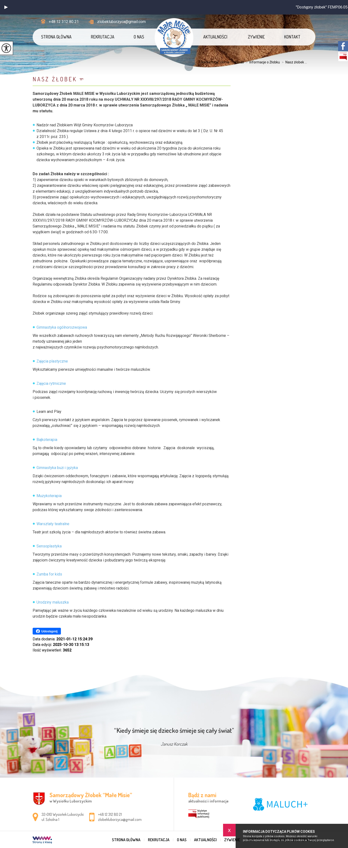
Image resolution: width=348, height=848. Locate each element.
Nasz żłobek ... (293, 62)
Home (225, 62)
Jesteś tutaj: (210, 62)
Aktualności (215, 36)
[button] (6, 7)
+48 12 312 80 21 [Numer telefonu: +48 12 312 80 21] (110, 814)
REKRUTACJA (102, 36)
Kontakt (292, 36)
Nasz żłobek (55, 79)
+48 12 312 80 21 (60, 21)
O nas (139, 36)
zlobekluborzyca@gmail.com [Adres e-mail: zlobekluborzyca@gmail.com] (120, 819)
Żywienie (256, 36)
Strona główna (56, 36)
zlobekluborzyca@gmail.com (117, 21)
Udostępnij (47, 631)
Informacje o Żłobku (262, 62)
